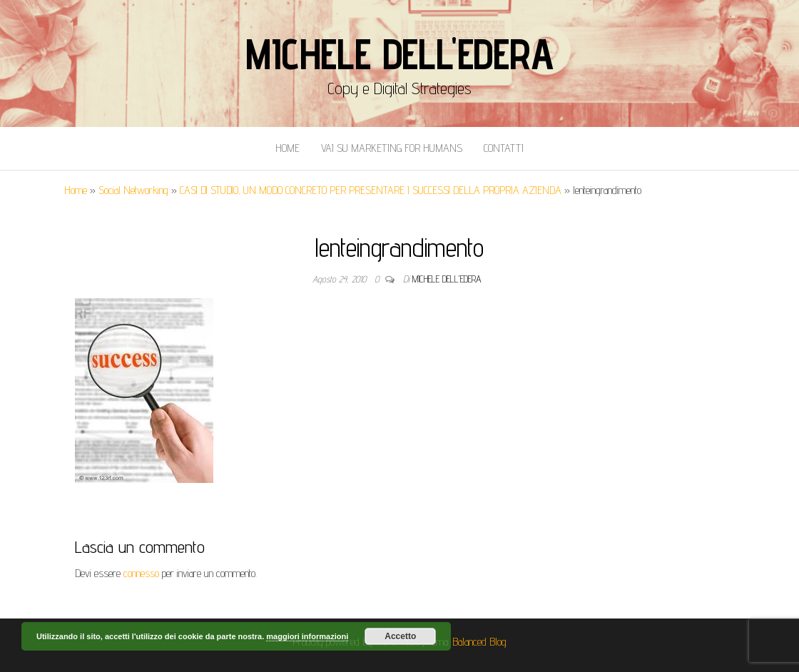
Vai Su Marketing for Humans (391, 148)
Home (287, 148)
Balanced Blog (479, 641)
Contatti (504, 148)
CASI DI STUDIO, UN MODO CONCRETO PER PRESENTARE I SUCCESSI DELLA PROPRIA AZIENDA (370, 190)
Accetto (400, 636)
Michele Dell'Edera (399, 53)
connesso (141, 573)
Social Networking (133, 190)
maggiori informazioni (307, 636)
